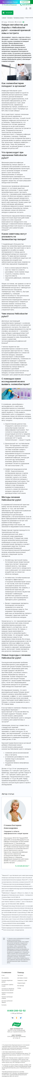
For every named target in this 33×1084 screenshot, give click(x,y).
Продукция (9, 12)
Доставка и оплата (22, 978)
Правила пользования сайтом (7, 993)
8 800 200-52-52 (26, 5)
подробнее (25, 2)
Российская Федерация (10, 5)
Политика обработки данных (7, 981)
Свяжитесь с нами (22, 980)
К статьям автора (22, 866)
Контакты (4, 1005)
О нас (3, 975)
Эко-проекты (5, 978)
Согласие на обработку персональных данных (8, 989)
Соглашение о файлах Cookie (7, 985)
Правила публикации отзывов (7, 997)
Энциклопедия (21, 983)
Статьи (19, 988)
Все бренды (20, 985)
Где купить (20, 975)
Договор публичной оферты (7, 1001)
